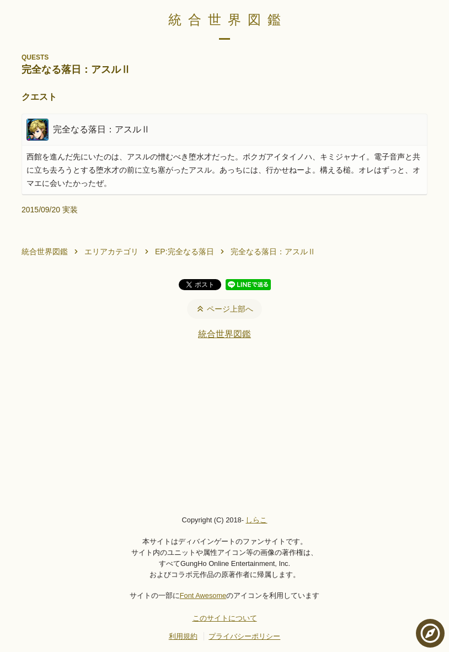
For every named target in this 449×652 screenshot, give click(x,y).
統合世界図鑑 (227, 19)
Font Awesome (203, 595)
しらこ (256, 520)
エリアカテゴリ (111, 251)
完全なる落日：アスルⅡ (273, 251)
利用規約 (183, 636)
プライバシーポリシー (244, 636)
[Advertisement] (224, 427)
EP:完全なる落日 (184, 251)
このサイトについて (225, 618)
